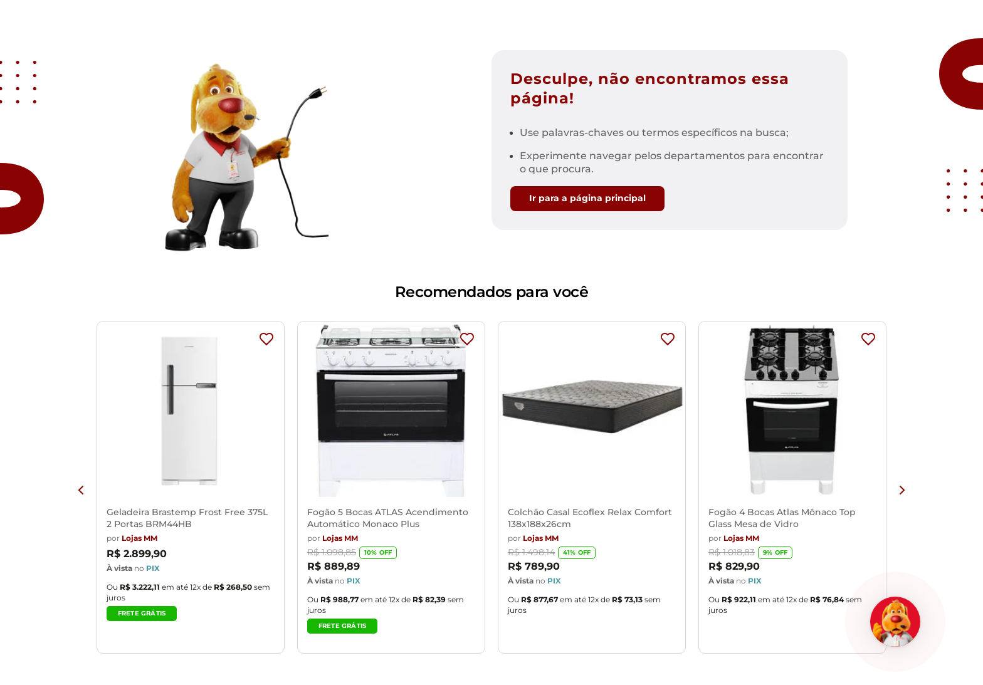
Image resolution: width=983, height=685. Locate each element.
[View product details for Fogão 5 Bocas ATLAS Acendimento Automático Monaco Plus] (391, 490)
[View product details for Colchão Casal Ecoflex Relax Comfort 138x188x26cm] (592, 490)
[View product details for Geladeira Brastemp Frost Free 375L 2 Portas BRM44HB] (191, 490)
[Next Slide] (902, 490)
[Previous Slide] (81, 490)
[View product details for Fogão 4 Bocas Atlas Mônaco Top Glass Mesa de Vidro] (792, 490)
